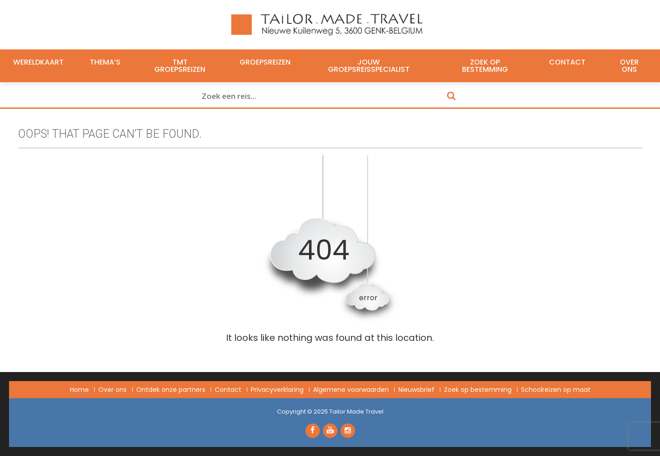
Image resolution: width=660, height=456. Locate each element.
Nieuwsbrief (416, 389)
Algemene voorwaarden (351, 389)
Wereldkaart (38, 62)
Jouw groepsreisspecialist (369, 66)
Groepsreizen (265, 62)
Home (79, 389)
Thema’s (105, 62)
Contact (567, 62)
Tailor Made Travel (356, 411)
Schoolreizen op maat (556, 389)
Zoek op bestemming (485, 66)
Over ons (629, 66)
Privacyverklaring (277, 389)
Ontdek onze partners (170, 389)
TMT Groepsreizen (179, 66)
